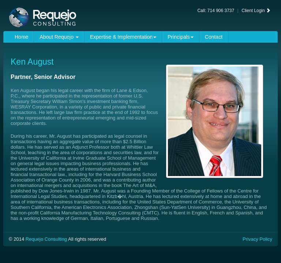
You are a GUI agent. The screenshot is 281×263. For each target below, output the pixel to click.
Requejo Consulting (46, 239)
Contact (213, 37)
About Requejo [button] (59, 37)
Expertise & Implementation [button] (123, 37)
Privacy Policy (257, 239)
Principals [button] (181, 37)
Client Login (255, 10)
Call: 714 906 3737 (215, 10)
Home (21, 37)
